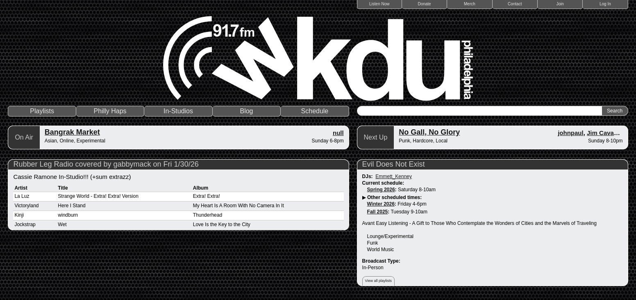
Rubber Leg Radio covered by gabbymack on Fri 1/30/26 (105, 164)
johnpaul (571, 132)
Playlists (42, 111)
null (338, 132)
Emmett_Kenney (393, 176)
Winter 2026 (381, 204)
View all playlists (378, 281)
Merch (469, 4)
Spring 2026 (381, 189)
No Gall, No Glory (429, 132)
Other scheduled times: (394, 197)
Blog (246, 111)
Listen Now (379, 4)
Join (559, 4)
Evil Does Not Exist (393, 164)
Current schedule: (383, 183)
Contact (515, 4)
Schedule (315, 111)
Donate (424, 4)
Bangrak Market (72, 132)
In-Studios (178, 111)
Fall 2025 (377, 212)
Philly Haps (110, 111)
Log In (605, 4)
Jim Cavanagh (608, 132)
